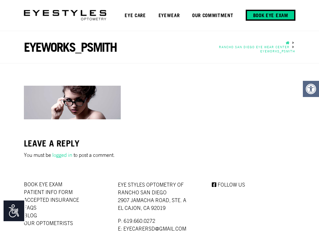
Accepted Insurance (51, 200)
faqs (30, 208)
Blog (30, 215)
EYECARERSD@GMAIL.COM (154, 228)
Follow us (228, 184)
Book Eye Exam (43, 184)
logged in (62, 155)
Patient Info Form (48, 192)
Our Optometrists (48, 223)
